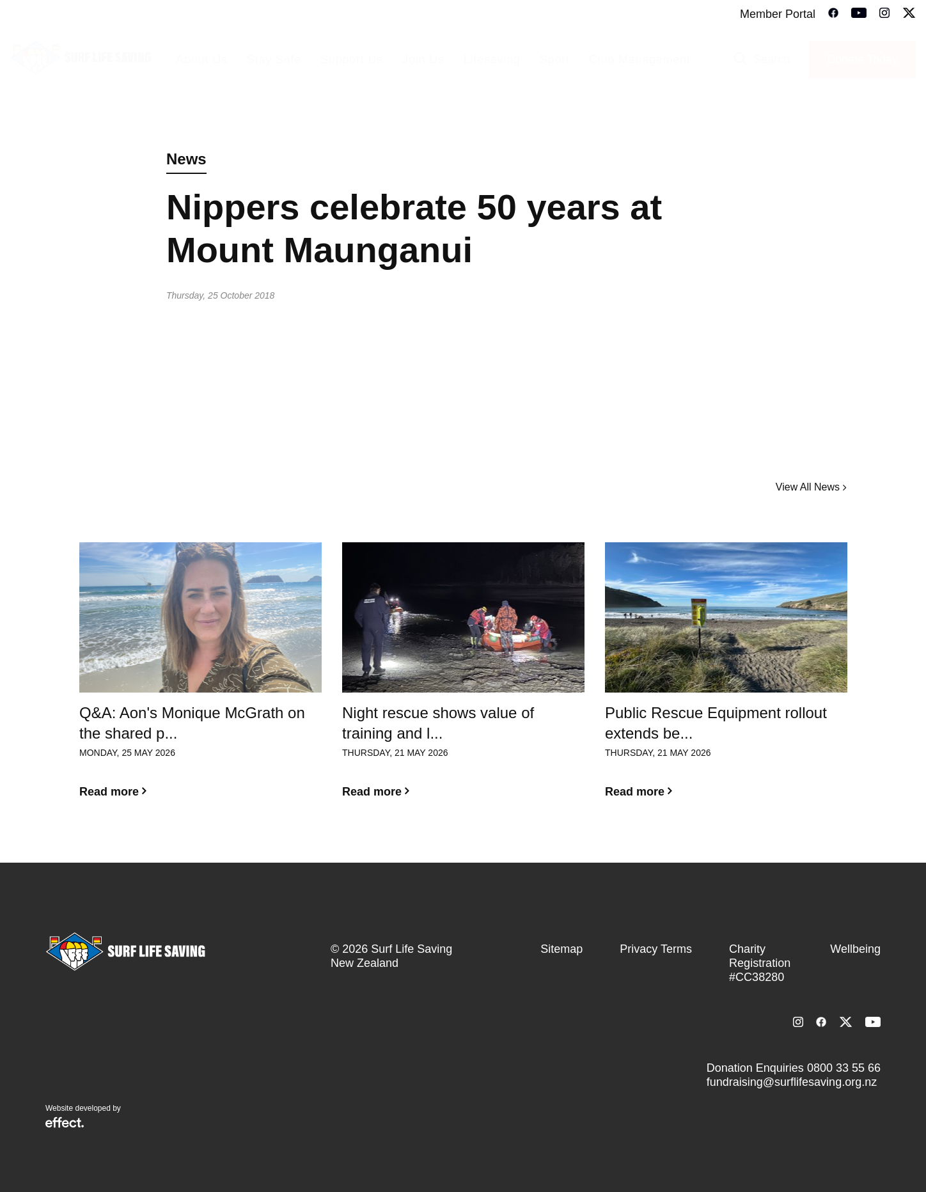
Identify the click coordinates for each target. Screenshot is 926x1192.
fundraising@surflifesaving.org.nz (792, 1082)
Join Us (423, 59)
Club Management (640, 59)
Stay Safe (274, 59)
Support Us (351, 59)
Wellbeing (855, 949)
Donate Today (862, 59)
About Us (201, 59)
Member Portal (777, 14)
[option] (200, 680)
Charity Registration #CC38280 (759, 963)
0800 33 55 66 (844, 1068)
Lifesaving (492, 59)
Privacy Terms (656, 949)
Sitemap (561, 949)
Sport (555, 59)
